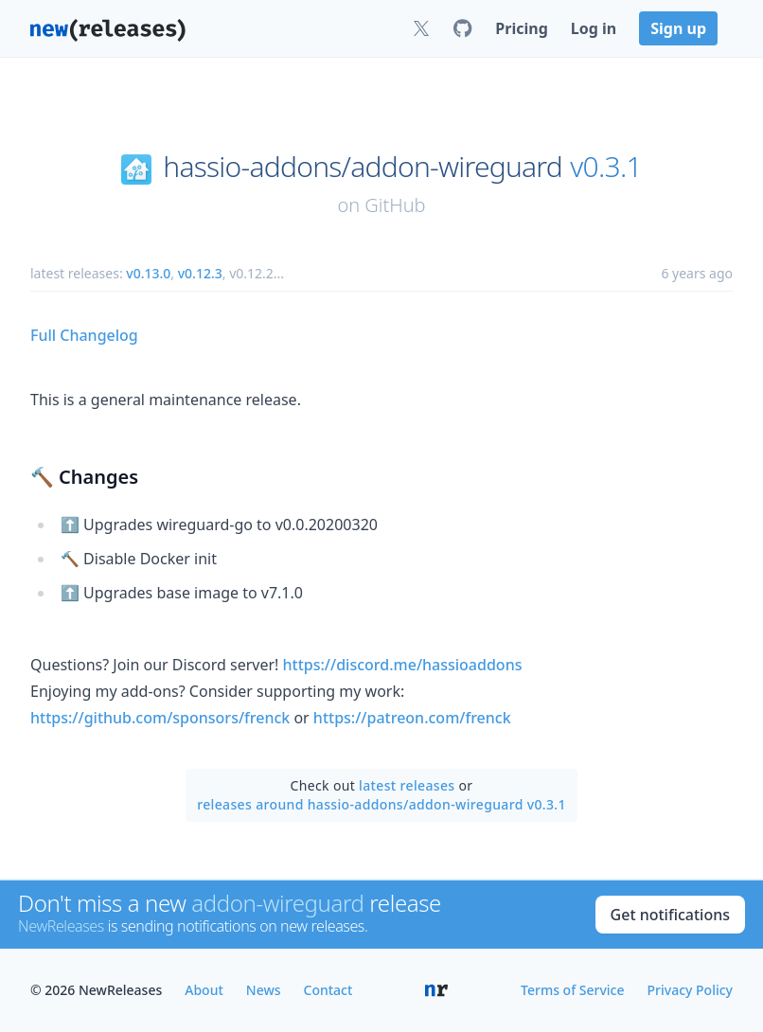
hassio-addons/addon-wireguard (362, 167)
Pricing (521, 28)
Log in (593, 28)
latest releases (406, 785)
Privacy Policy (690, 990)
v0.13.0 (148, 273)
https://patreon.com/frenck (412, 717)
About (204, 990)
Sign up (678, 28)
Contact (328, 990)
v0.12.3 (200, 273)
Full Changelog (84, 335)
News (263, 990)
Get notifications (670, 914)
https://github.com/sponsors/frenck (160, 717)
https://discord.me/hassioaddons (403, 664)
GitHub (394, 205)
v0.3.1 (606, 167)
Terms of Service (572, 990)
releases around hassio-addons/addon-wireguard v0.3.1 (381, 804)
